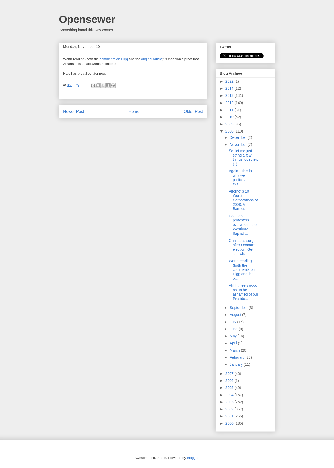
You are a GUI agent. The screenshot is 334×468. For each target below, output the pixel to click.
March (235, 350)
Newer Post (73, 111)
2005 (230, 388)
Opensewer (87, 19)
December (238, 137)
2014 (230, 88)
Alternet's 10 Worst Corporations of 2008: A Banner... (243, 200)
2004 (230, 395)
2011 (230, 110)
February (237, 357)
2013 (230, 95)
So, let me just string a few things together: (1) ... (243, 157)
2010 (230, 117)
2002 (230, 409)
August (236, 315)
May (233, 336)
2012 (230, 103)
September (239, 307)
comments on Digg (114, 59)
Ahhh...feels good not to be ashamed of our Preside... (243, 292)
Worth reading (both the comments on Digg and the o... (242, 269)
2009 (230, 124)
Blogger (192, 458)
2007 (230, 373)
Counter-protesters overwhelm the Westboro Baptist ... (243, 225)
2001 (230, 416)
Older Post (193, 111)
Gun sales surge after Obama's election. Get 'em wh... (242, 247)
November (238, 144)
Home (134, 111)
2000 (230, 423)
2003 (230, 402)
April (234, 343)
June (234, 329)
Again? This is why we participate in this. (241, 177)
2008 (230, 131)
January (237, 364)
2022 (230, 81)
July (233, 322)
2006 (230, 381)
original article (151, 59)
